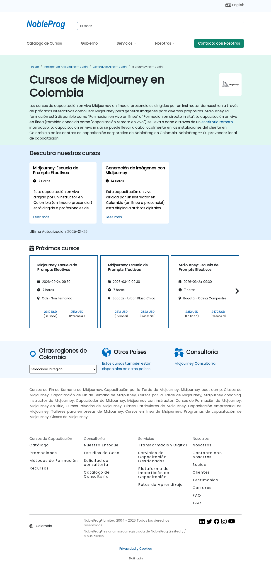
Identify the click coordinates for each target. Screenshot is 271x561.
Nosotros (163, 43)
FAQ (197, 495)
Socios (199, 464)
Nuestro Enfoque (101, 445)
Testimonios (205, 480)
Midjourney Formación (147, 67)
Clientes (201, 472)
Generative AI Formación (110, 67)
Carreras (202, 487)
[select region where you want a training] (63, 369)
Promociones (43, 452)
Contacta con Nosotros (219, 43)
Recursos (39, 468)
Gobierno (89, 43)
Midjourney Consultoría (194, 363)
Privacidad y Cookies (135, 548)
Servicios (125, 43)
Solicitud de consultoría (96, 463)
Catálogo (39, 445)
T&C (197, 503)
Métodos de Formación (53, 460)
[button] (236, 291)
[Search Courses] (160, 26)
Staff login (135, 558)
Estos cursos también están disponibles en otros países (126, 366)
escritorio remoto (217, 122)
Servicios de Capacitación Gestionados (152, 457)
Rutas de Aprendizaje (160, 484)
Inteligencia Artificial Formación (66, 67)
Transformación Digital (162, 445)
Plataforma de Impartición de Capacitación (153, 472)
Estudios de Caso (102, 452)
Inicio (35, 67)
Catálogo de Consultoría (97, 474)
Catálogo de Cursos (44, 43)
